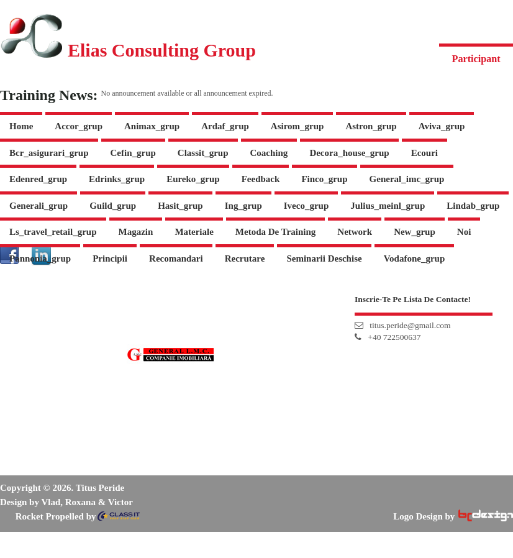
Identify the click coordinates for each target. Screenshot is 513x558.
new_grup (414, 232)
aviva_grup (442, 126)
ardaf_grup (225, 126)
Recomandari (176, 258)
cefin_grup (133, 153)
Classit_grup (203, 153)
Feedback (261, 179)
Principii (110, 258)
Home (21, 126)
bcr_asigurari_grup (49, 153)
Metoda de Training (275, 232)
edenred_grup (38, 179)
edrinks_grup (117, 179)
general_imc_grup (407, 179)
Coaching (269, 153)
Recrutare (245, 258)
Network (354, 232)
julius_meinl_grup (387, 206)
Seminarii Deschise (323, 258)
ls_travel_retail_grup (53, 232)
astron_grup (370, 126)
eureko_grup (193, 179)
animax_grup (151, 126)
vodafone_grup (414, 258)
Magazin (136, 232)
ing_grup (243, 206)
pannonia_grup (40, 258)
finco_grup (324, 179)
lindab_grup (473, 206)
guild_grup (112, 206)
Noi (464, 232)
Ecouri (424, 153)
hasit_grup (180, 206)
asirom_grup (297, 126)
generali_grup (38, 206)
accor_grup (78, 126)
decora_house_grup (349, 153)
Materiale (194, 232)
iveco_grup (306, 206)
